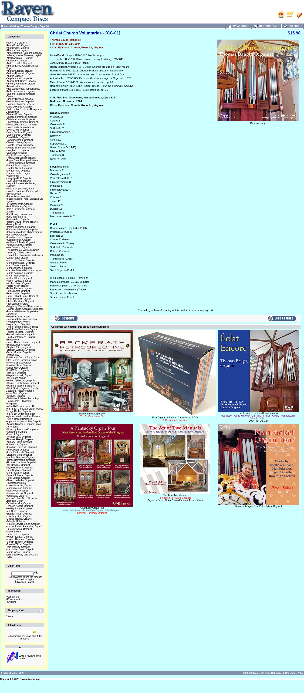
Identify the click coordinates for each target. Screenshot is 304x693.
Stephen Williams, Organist (21, 350)
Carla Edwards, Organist (19, 106)
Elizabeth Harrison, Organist (21, 462)
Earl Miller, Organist (17, 152)
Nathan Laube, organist (19, 280)
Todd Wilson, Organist (18, 370)
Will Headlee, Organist (18, 465)
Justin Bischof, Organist (19, 240)
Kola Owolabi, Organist (18, 247)
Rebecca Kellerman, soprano (22, 319)
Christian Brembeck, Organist (22, 117)
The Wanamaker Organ (19, 362)
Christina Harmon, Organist (21, 119)
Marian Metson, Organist (19, 488)
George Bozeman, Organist (21, 163)
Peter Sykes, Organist (18, 534)
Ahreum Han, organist (18, 50)
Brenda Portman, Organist (20, 101)
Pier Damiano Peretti (17, 304)
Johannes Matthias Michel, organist (25, 232)
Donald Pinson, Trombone (20, 145)
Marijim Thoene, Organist (20, 542)
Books (10, 96)
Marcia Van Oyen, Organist (21, 549)
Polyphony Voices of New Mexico (24, 306)
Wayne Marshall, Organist (20, 375)
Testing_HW (13, 355)
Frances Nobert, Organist (20, 506)
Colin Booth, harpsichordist (21, 127)
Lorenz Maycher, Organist (20, 485)
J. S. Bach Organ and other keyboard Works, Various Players (23, 415)
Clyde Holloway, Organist (20, 467)
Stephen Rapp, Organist (19, 513)
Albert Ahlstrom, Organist (20, 58)
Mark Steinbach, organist (20, 268)
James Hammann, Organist (21, 460)
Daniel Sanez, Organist (19, 135)
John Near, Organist (17, 496)
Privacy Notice (14, 599)
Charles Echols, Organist (20, 114)
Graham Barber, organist (19, 173)
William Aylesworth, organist (21, 380)
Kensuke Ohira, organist (19, 245)
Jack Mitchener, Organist (19, 206)
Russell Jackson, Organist (20, 332)
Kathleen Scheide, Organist (21, 242)
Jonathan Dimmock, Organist (22, 447)
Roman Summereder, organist (22, 327)
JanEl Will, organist (17, 216)
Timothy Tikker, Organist (19, 544)
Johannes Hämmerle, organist (22, 229)
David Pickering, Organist (20, 140)
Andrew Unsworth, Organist (21, 73)
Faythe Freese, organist (19, 155)
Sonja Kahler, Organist (18, 344)
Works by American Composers (23, 429)
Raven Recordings (30, 679)
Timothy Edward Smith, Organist (23, 524)
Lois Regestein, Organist (19, 516)
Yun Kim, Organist (16, 396)
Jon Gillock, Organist (17, 234)
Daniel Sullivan (14, 531)
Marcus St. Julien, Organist (21, 260)
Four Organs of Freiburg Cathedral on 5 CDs (175, 418)
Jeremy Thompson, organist (21, 227)
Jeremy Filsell (14, 224)
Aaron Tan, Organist (17, 42)
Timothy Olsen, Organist (19, 365)
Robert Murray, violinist (18, 321)
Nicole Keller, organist (18, 286)
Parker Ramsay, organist (19, 288)
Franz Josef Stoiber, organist (21, 158)
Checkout (293, 26)
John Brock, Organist (17, 444)
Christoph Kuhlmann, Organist (22, 122)
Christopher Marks (16, 483)
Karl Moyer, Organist (17, 490)
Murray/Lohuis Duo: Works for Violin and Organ (21, 499)
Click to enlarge (258, 122)
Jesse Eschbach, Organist (20, 452)
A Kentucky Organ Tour (92, 510)
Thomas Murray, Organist (20, 493)
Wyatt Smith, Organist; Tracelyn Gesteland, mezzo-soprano (22, 389)
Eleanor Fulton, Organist (19, 455)
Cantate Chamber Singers (20, 104)
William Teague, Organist (20, 536)
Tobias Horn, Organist (18, 368)
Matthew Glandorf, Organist (21, 457)
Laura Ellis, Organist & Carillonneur (25, 255)
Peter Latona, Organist (18, 478)
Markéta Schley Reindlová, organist (25, 270)
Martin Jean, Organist (18, 472)
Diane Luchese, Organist (19, 142)
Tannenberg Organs (17, 432)
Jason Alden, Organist (18, 219)
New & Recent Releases (19, 419)
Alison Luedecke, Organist (20, 480)
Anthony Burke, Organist (19, 442)
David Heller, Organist (18, 137)
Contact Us (13, 596)
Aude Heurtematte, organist (21, 91)
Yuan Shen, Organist (17, 393)
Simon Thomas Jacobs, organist (23, 342)
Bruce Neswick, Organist (19, 503)
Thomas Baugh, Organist (35, 26)
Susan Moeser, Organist (19, 352)
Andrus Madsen (15, 76)
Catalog (14, 26)
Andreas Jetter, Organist (19, 63)
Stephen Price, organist (19, 347)
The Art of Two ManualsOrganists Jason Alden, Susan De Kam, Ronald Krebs (175, 498)
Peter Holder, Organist (18, 293)
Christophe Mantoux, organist (22, 124)
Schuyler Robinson (16, 521)
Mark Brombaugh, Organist (21, 263)
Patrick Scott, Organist (18, 291)
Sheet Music (13, 339)
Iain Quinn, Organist (17, 511)
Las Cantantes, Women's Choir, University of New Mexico (22, 251)
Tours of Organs (15, 434)
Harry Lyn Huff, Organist (19, 178)
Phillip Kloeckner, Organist (20, 301)
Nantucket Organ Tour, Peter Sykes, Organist (258, 506)
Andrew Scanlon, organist (20, 71)
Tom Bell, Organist (16, 373)
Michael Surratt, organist (19, 278)
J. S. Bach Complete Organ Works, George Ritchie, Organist (24, 410)
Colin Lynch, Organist (18, 129)
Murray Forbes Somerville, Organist (25, 526)
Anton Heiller (13, 86)
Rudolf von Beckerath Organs (22, 329)
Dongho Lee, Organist (18, 150)
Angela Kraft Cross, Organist (21, 81)
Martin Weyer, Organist (18, 552)
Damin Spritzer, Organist (19, 132)
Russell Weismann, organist (21, 334)
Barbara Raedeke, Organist (21, 94)
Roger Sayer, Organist (18, 324)
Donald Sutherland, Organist (21, 147)
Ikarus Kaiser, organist (18, 196)
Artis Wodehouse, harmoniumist (23, 88)
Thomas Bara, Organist (19, 437)
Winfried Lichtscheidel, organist (23, 383)
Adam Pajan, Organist (18, 48)
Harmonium (13, 176)
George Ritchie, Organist (19, 519)
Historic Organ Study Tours (20, 188)
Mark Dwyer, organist (18, 265)
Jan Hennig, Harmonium (19, 214)
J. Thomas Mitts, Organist (20, 204)
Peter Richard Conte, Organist (22, 296)
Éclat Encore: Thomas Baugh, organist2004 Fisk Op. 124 (258, 417)
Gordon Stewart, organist (20, 168)
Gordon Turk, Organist (18, 170)
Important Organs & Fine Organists (25, 421)
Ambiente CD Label (17, 60)
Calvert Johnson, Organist (20, 475)
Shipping (11, 602)
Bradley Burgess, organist (20, 99)
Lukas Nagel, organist (18, 257)
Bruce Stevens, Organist (19, 529)
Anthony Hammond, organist (21, 83)
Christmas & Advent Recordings (23, 398)
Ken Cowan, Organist (18, 449)
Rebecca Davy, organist (19, 316)
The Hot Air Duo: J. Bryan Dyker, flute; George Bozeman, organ (23, 358)
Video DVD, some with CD (20, 406)
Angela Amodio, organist (19, 78)
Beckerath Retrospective (92, 414)
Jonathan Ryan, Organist (20, 237)
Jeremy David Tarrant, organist (22, 222)
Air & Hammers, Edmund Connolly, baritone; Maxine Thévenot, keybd (24, 54)
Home (4, 26)
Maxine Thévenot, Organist (21, 539)
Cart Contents (266, 26)
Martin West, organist (18, 275)
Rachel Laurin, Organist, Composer (25, 309)
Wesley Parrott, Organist (19, 508)
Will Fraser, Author (16, 378)
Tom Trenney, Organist (18, 547)
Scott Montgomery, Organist (21, 337)
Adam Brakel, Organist (18, 45)
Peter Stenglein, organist (19, 298)
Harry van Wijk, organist (19, 181)
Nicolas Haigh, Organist (19, 283)
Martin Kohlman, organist (20, 273)
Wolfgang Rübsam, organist (21, 385)
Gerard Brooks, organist (19, 165)
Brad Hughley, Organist (19, 470)
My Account (238, 26)
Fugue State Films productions (22, 160)
